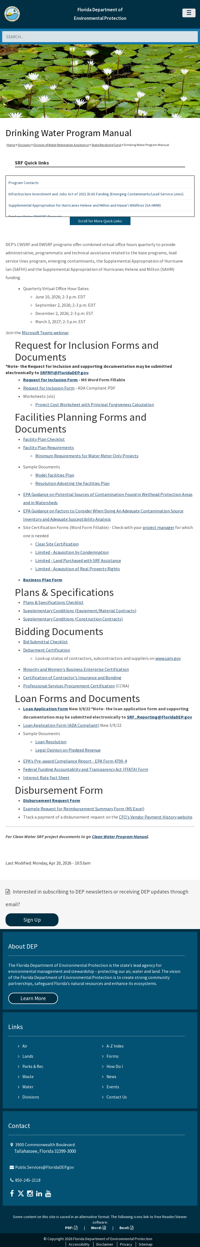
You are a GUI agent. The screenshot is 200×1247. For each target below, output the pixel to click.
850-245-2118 (28, 1180)
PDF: (71, 1227)
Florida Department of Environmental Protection (112, 1238)
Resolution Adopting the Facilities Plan (72, 483)
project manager (158, 527)
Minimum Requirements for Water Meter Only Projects (86, 455)
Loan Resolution (50, 741)
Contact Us (114, 1097)
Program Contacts (24, 182)
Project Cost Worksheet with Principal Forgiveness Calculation (94, 404)
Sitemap (146, 1244)
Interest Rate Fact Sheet (46, 777)
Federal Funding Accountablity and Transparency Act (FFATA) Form (85, 769)
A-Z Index (113, 1046)
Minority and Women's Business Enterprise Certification (76, 669)
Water (25, 1086)
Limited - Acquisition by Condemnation (72, 552)
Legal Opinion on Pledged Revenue (68, 750)
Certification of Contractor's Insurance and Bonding (72, 677)
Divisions (24, 145)
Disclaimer (104, 1244)
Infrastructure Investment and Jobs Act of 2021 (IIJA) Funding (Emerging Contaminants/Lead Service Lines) (96, 193)
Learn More (33, 998)
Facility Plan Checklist (44, 439)
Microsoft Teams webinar (45, 332)
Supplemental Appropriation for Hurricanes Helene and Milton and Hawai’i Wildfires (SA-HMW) (85, 205)
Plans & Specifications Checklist (53, 602)
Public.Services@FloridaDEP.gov (44, 1167)
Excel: (126, 1227)
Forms (110, 1056)
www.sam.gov (168, 658)
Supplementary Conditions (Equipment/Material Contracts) (79, 610)
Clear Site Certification (57, 544)
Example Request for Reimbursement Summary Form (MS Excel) (83, 808)
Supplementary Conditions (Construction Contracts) (73, 619)
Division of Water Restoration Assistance (61, 145)
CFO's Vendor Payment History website (155, 817)
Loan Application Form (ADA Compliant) (61, 725)
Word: (98, 1227)
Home (11, 145)
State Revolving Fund (106, 145)
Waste (26, 1076)
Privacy (126, 1244)
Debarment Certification (46, 650)
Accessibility (79, 1244)
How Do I (112, 1066)
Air (22, 1046)
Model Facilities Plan (54, 475)
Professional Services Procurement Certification (69, 686)
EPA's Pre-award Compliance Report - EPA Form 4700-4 (75, 761)
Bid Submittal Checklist (45, 641)
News (109, 1076)
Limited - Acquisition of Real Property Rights (77, 568)
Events (110, 1086)
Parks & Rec (30, 1066)
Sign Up (32, 919)
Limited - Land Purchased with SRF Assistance (78, 560)
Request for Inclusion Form (48, 388)
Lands (25, 1056)
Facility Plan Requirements (48, 447)
